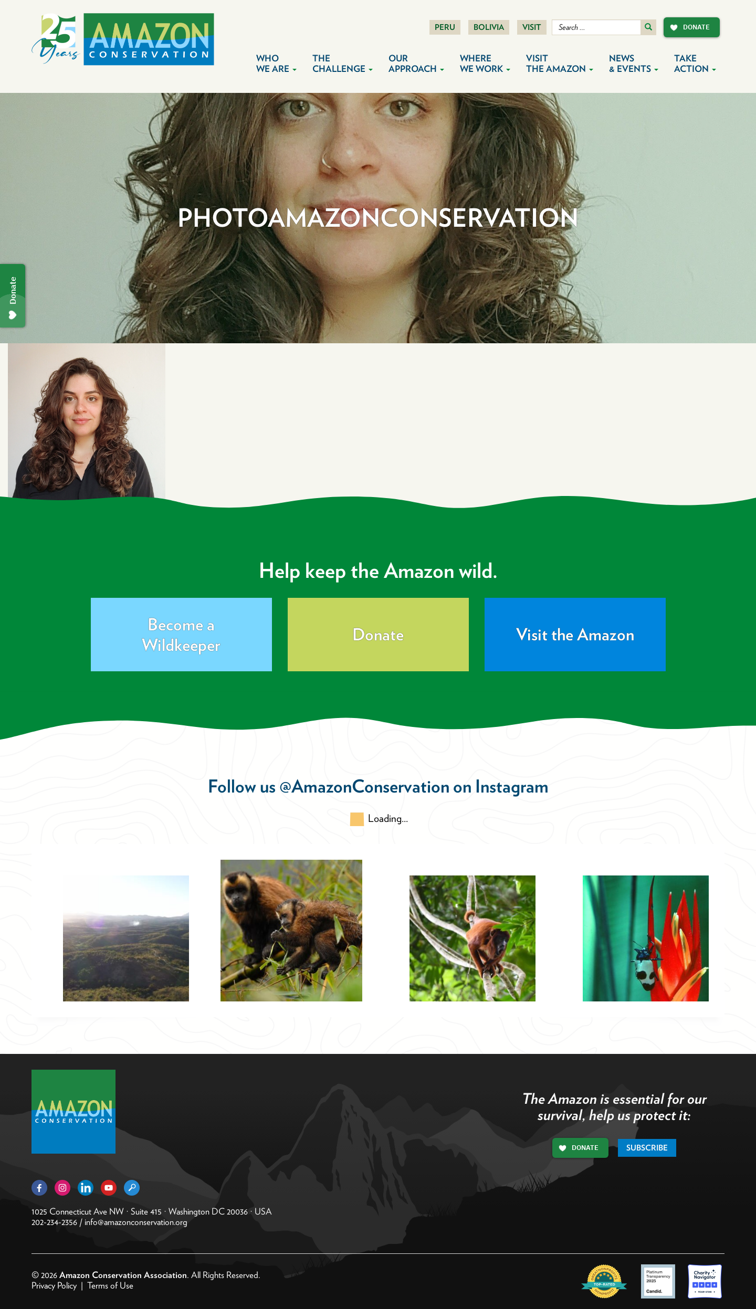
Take (695, 63)
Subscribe (647, 1148)
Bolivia (489, 27)
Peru (445, 27)
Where (485, 63)
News (633, 63)
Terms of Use (110, 1285)
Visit (531, 27)
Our (416, 63)
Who (276, 63)
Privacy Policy (54, 1285)
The (342, 63)
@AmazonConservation (364, 786)
